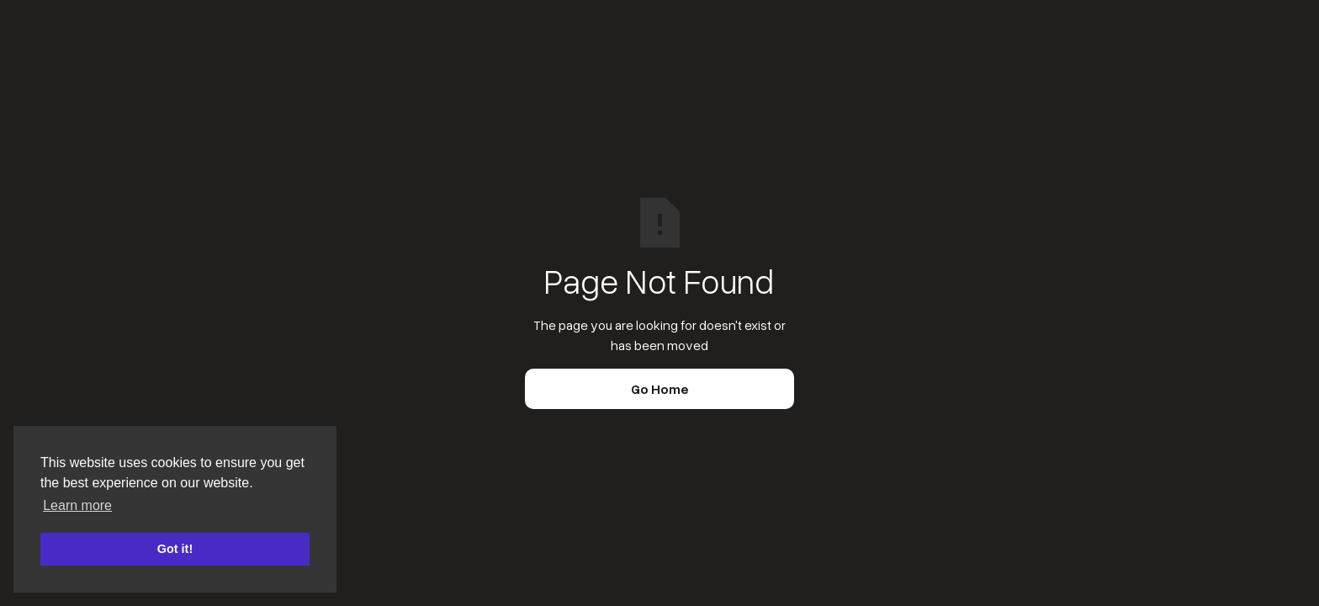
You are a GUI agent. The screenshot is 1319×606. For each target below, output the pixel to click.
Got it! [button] (175, 549)
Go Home (660, 388)
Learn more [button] (77, 505)
